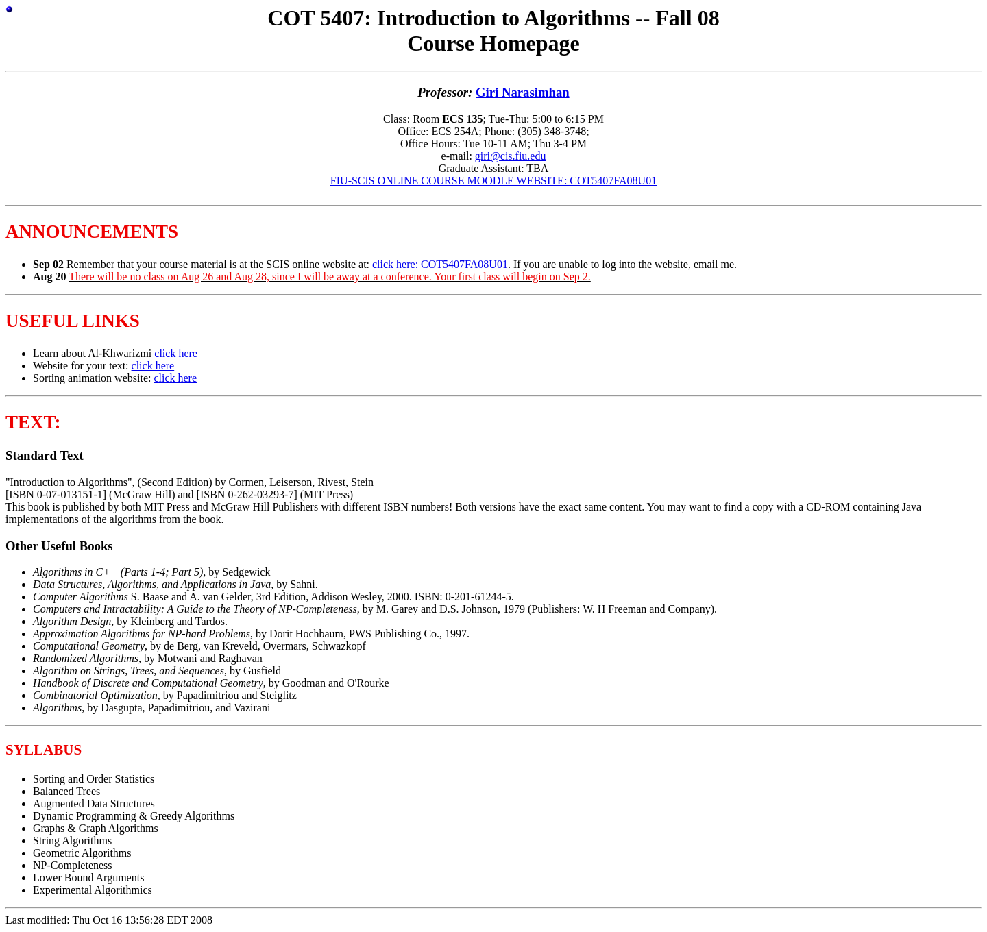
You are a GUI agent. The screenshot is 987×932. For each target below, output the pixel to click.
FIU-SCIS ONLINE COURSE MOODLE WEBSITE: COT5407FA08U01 (493, 180)
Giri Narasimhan (523, 92)
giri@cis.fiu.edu (510, 156)
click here (175, 353)
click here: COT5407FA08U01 (440, 264)
